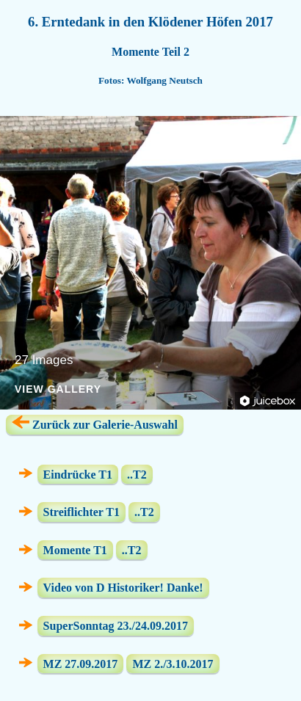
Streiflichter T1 (81, 512)
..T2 (137, 474)
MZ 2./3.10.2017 (172, 663)
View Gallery (58, 389)
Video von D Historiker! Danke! (123, 587)
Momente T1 (75, 550)
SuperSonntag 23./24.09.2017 (115, 626)
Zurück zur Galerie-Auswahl (95, 423)
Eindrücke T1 (77, 474)
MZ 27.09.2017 (80, 663)
